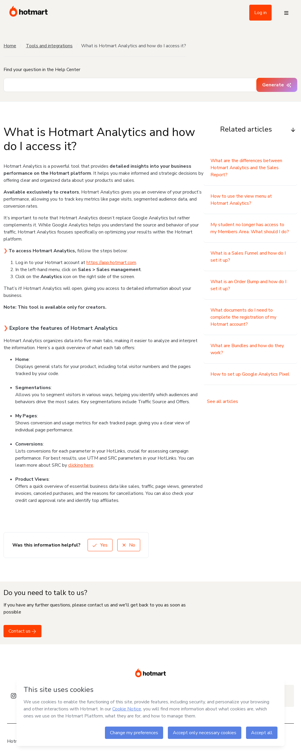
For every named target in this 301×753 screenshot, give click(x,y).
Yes (100, 545)
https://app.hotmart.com (111, 262)
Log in (260, 12)
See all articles (222, 401)
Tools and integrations (49, 46)
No (128, 545)
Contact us (22, 631)
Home (10, 46)
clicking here (80, 465)
